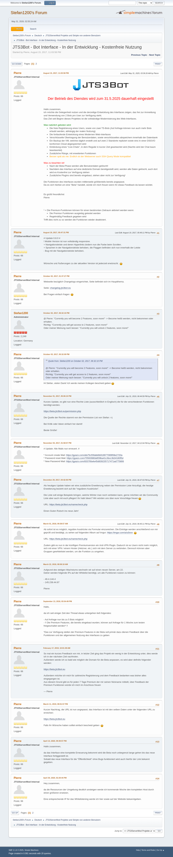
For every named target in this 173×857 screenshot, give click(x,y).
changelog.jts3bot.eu (60, 288)
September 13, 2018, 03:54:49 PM (57, 601)
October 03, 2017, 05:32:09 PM (56, 354)
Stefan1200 (21, 313)
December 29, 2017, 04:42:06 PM (57, 480)
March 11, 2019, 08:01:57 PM (55, 704)
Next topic (154, 55)
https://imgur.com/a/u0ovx (120, 532)
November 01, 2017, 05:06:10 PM (57, 396)
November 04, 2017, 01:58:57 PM (57, 443)
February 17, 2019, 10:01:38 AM (56, 648)
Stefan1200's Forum (29, 12)
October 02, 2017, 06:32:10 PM (56, 313)
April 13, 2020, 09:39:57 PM (55, 741)
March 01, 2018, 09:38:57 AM (55, 524)
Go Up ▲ (160, 850)
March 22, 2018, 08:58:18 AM (55, 564)
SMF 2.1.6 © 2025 (16, 850)
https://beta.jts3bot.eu (54, 669)
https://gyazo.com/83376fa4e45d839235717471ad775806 (95, 461)
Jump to (118, 831)
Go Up (15, 813)
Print (158, 64)
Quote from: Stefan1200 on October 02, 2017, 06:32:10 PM (75, 361)
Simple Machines (32, 850)
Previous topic (139, 55)
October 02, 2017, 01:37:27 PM (56, 276)
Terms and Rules (148, 850)
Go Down (16, 64)
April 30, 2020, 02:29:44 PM (55, 778)
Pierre (17, 73)
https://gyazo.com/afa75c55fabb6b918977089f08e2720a (94, 455)
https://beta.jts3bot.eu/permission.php (62, 411)
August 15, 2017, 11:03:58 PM (56, 73)
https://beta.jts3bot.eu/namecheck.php (68, 504)
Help (138, 850)
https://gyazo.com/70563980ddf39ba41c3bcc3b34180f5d (95, 458)
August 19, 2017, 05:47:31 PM (56, 232)
